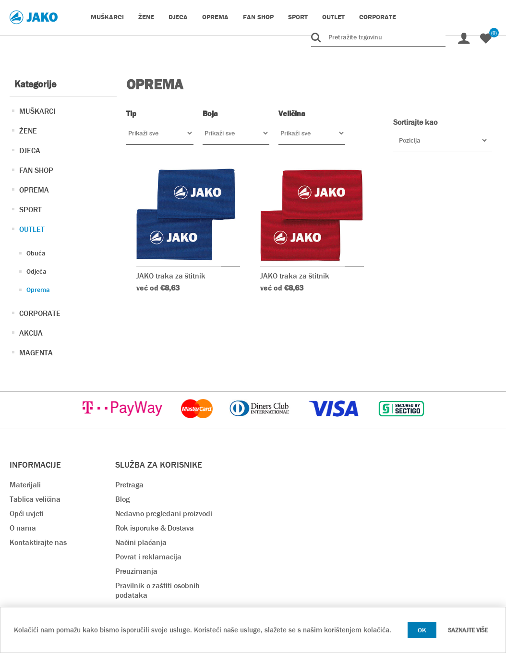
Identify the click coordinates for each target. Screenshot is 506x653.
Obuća (36, 253)
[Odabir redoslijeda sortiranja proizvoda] (442, 140)
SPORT (30, 210)
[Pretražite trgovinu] (378, 37)
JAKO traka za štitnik (170, 244)
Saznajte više (468, 630)
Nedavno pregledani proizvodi (163, 511)
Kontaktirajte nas (38, 540)
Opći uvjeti (27, 511)
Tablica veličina (35, 497)
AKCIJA (31, 333)
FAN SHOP (36, 170)
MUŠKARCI (37, 111)
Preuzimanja (136, 569)
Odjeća (36, 271)
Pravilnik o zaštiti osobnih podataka (157, 588)
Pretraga (129, 482)
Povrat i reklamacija (148, 554)
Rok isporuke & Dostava (154, 525)
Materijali (25, 482)
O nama (23, 525)
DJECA (29, 150)
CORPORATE (39, 313)
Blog (122, 497)
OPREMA (34, 190)
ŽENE (28, 131)
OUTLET (32, 229)
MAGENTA (36, 353)
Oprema (38, 289)
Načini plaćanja (141, 540)
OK (422, 630)
